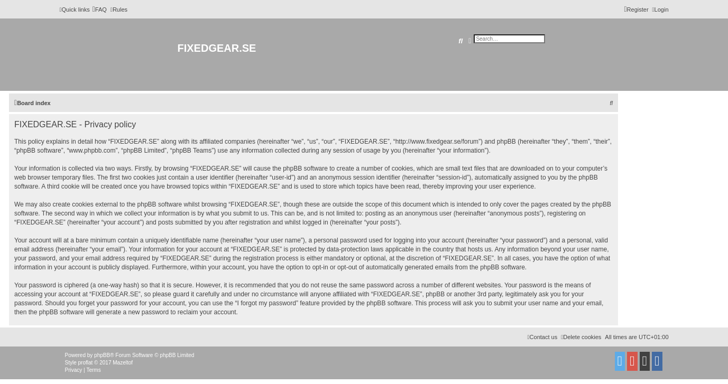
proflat (85, 363)
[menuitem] (100, 9)
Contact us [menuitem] (543, 337)
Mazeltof (123, 363)
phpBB (102, 355)
